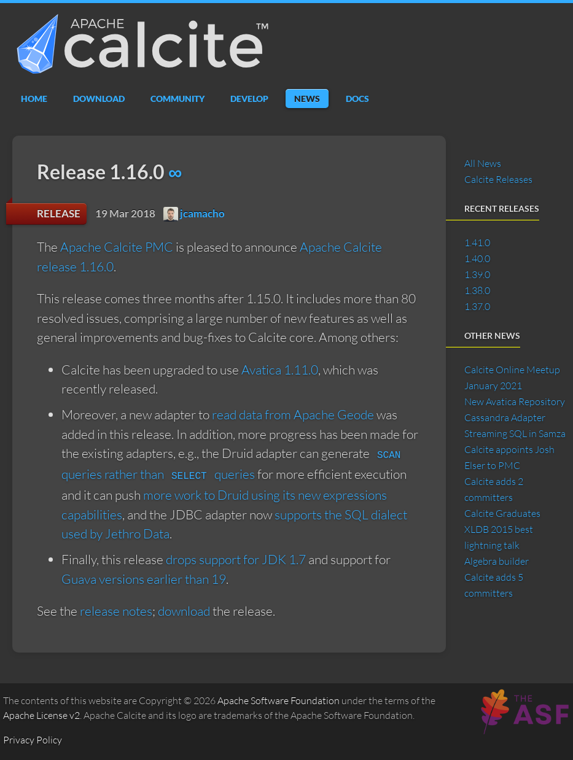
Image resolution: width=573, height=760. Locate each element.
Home (34, 98)
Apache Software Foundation (278, 700)
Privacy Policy (32, 740)
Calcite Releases (498, 179)
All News (482, 163)
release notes (116, 611)
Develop (249, 98)
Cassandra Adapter (504, 417)
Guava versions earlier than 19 (143, 579)
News (307, 98)
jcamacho (194, 213)
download (184, 611)
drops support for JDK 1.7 (236, 559)
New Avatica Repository (514, 401)
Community (177, 98)
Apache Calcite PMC (116, 247)
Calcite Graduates (502, 513)
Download (99, 98)
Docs (357, 98)
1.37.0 (477, 306)
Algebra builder (496, 561)
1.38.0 (477, 290)
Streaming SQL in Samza (515, 433)
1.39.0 (477, 274)
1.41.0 (477, 242)
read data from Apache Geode (293, 414)
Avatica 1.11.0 (279, 370)
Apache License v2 (41, 715)
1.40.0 (477, 258)
